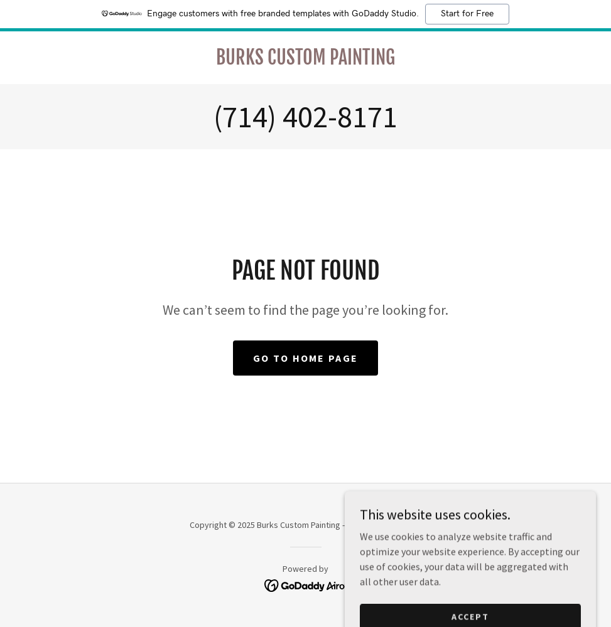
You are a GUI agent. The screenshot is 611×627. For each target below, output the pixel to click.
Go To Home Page (305, 358)
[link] (305, 61)
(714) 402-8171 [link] (305, 116)
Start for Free (467, 13)
